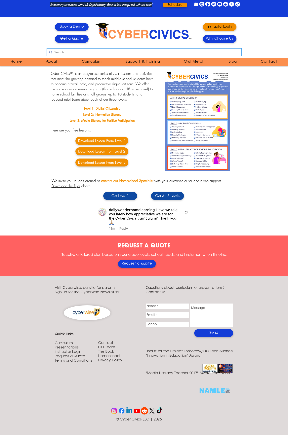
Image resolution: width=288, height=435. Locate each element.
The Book (106, 352)
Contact (105, 343)
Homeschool (109, 356)
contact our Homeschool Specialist (127, 180)
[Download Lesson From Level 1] (101, 141)
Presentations (67, 347)
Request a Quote (70, 356)
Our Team (106, 347)
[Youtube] (219, 4)
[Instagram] (201, 4)
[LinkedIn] (213, 4)
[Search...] (143, 52)
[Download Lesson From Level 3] (101, 162)
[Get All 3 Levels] (167, 196)
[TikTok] (237, 4)
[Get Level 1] (120, 196)
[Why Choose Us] (219, 39)
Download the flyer (66, 185)
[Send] (213, 333)
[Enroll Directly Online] (137, 264)
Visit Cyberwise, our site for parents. (85, 288)
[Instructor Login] (219, 27)
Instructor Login (68, 352)
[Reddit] (225, 4)
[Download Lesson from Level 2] (101, 151)
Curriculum (64, 343)
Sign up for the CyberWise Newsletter (87, 292)
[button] (196, 4)
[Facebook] (207, 4)
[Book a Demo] (72, 27)
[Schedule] (175, 5)
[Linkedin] (129, 411)
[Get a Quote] (72, 39)
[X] (231, 4)
